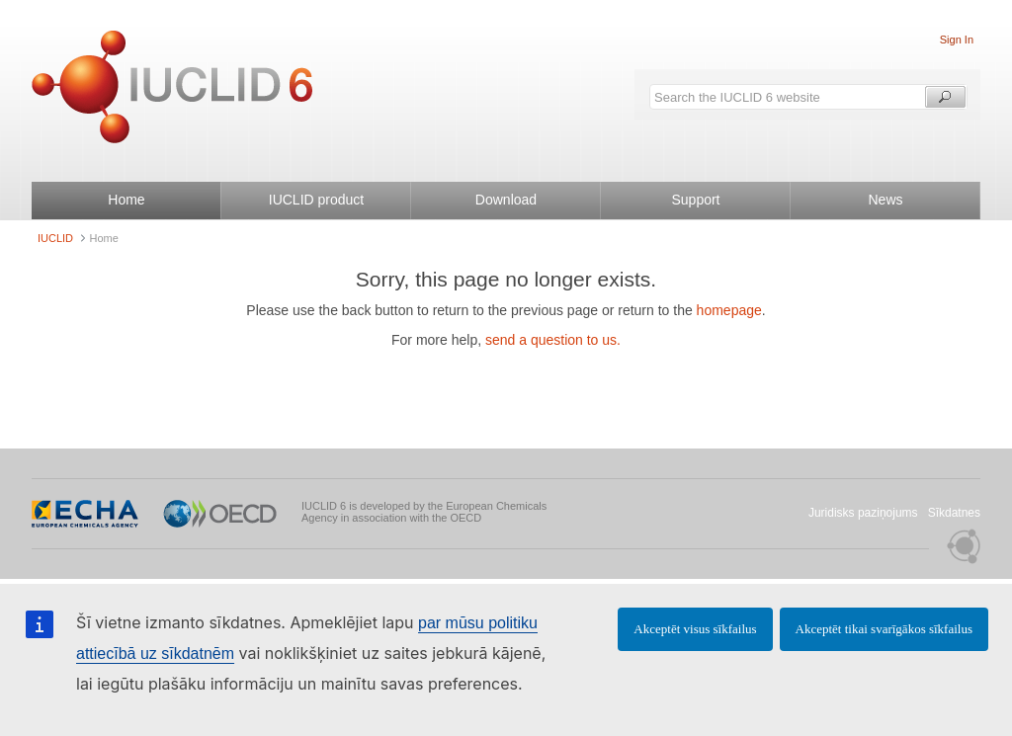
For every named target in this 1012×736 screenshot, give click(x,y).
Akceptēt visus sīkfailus (694, 628)
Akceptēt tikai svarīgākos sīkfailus (884, 628)
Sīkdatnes (954, 513)
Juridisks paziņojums (863, 513)
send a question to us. (553, 340)
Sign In (956, 39)
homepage (729, 310)
